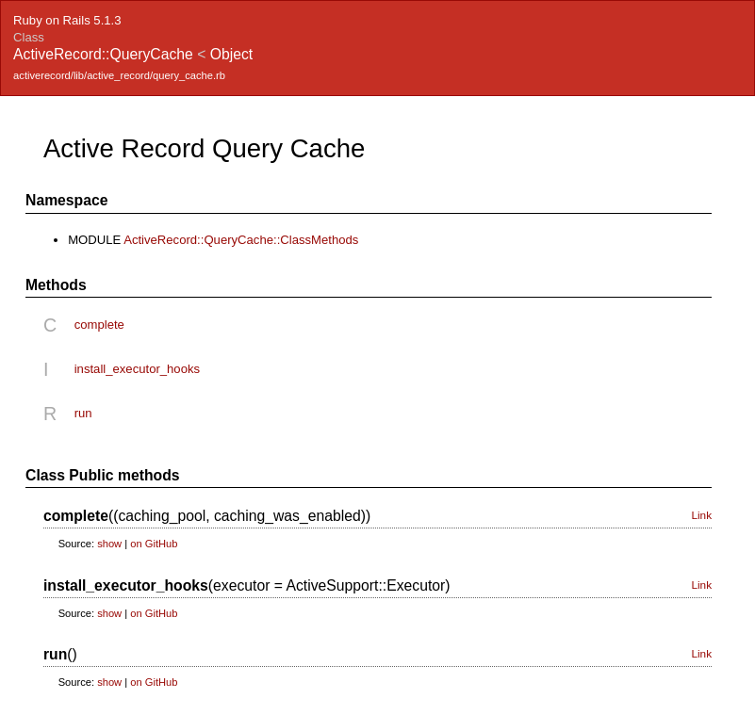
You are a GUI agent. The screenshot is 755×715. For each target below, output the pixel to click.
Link (701, 515)
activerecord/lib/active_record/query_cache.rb (119, 75)
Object (231, 54)
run (83, 413)
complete (99, 324)
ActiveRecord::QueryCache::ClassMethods (240, 240)
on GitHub (153, 543)
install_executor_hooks (137, 369)
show (109, 543)
